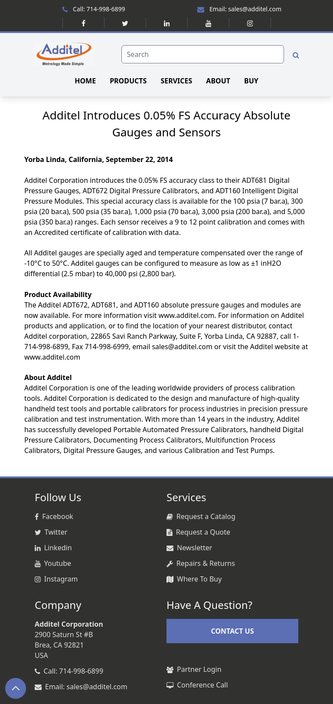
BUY (251, 81)
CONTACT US (232, 631)
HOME (85, 81)
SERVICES (176, 81)
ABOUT (218, 81)
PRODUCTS (128, 81)
